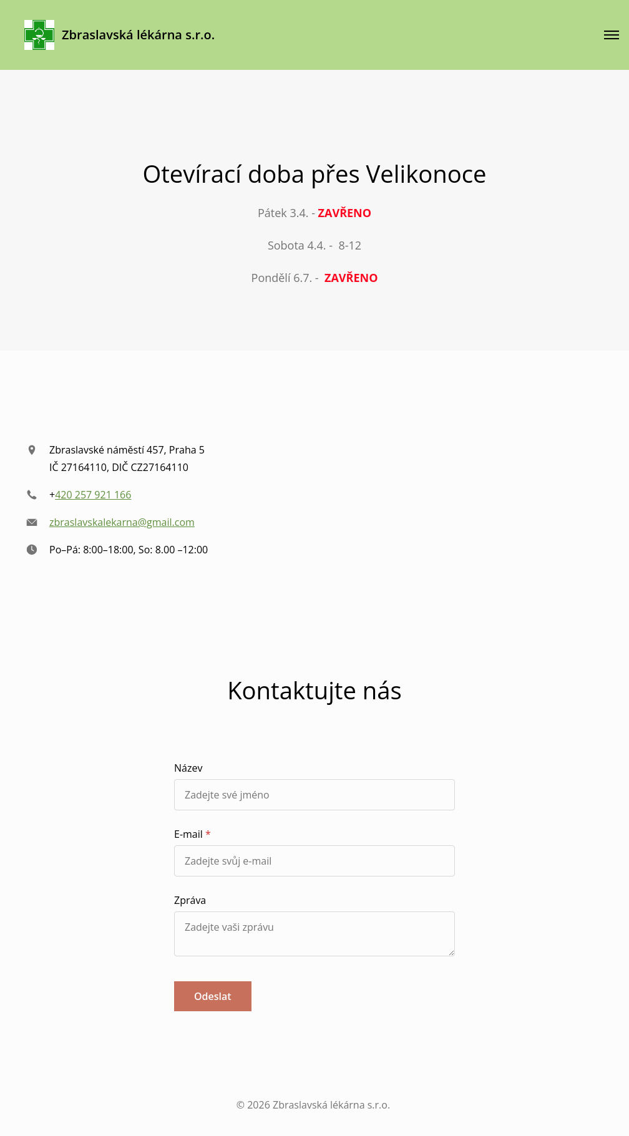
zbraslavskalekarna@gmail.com (122, 522)
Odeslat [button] (213, 996)
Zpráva (190, 900)
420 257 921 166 (93, 495)
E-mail (188, 834)
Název (188, 768)
